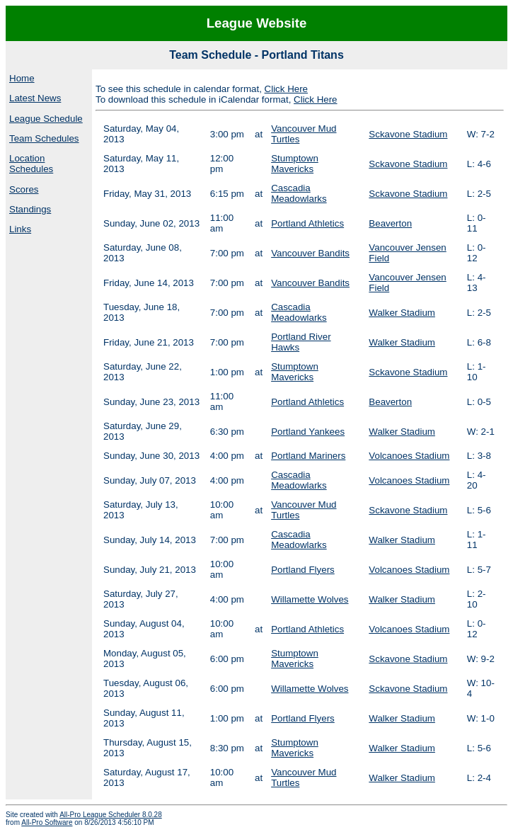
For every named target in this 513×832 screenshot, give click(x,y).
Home (22, 78)
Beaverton (390, 223)
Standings (30, 209)
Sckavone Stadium (408, 134)
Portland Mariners (308, 455)
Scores (23, 189)
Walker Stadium (402, 312)
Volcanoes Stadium (409, 455)
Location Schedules (31, 163)
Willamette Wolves (309, 599)
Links (20, 229)
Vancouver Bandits (310, 253)
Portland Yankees (308, 431)
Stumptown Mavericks (294, 163)
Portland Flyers (303, 569)
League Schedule (46, 118)
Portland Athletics (307, 223)
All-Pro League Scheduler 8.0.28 (110, 815)
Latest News (35, 98)
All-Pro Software (46, 822)
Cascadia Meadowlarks (299, 193)
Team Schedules (44, 138)
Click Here (286, 89)
